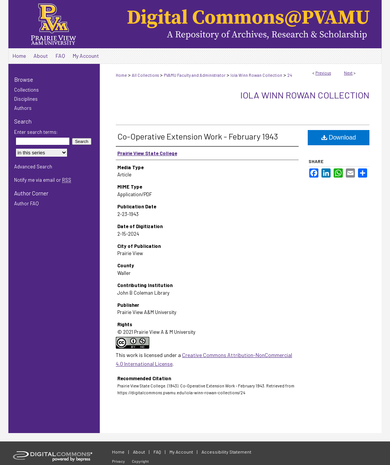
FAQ (157, 451)
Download (338, 137)
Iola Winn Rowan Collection (256, 75)
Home (121, 75)
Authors (23, 108)
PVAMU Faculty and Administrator (194, 75)
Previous (323, 72)
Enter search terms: (36, 132)
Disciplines (26, 99)
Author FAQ (26, 203)
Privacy (118, 461)
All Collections (145, 75)
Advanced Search (33, 166)
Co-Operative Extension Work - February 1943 (197, 136)
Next (348, 72)
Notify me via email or (42, 180)
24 (289, 75)
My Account (181, 451)
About (139, 451)
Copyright (140, 461)
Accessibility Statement (226, 451)
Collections (26, 90)
